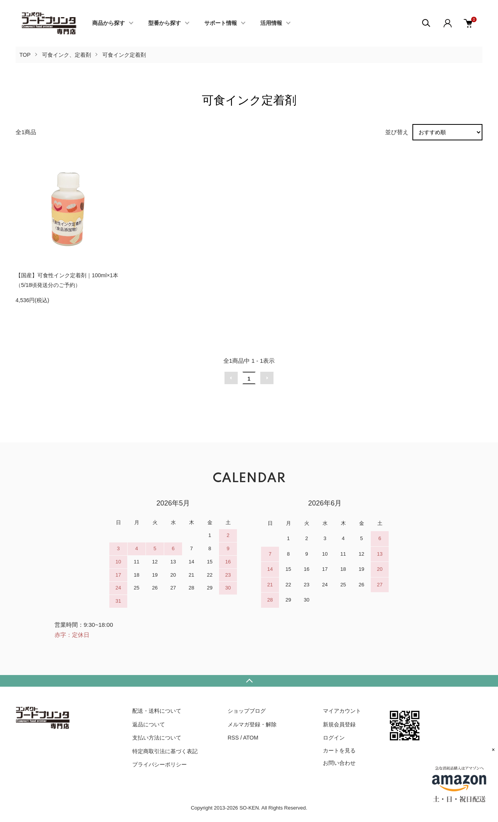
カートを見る (339, 750)
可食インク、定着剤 (66, 55)
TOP (25, 55)
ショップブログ (247, 711)
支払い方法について (156, 738)
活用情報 (271, 23)
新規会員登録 (339, 724)
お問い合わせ (339, 763)
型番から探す (164, 23)
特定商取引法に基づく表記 (165, 751)
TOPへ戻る (249, 681)
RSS (233, 738)
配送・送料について (156, 711)
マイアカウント (342, 711)
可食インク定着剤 (124, 55)
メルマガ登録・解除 (252, 724)
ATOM (250, 738)
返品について (148, 724)
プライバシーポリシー (159, 764)
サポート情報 (220, 23)
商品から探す (108, 23)
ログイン (334, 738)
